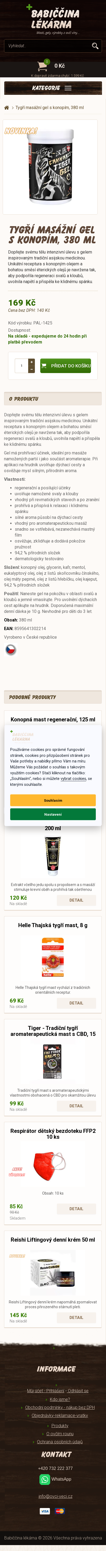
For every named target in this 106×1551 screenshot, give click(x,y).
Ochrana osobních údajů (60, 1441)
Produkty (60, 1425)
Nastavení (53, 814)
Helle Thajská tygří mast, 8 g (52, 925)
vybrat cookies (73, 778)
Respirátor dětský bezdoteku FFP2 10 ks (53, 1134)
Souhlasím (53, 800)
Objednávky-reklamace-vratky (60, 1415)
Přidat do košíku (66, 366)
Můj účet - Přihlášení (45, 1390)
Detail (76, 900)
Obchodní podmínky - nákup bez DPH (60, 1407)
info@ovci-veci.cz (55, 1496)
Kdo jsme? (60, 1399)
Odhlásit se (78, 1390)
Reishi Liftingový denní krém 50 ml (53, 1240)
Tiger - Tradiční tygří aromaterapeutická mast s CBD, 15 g (53, 1034)
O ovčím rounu (60, 1433)
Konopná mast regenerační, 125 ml (53, 719)
